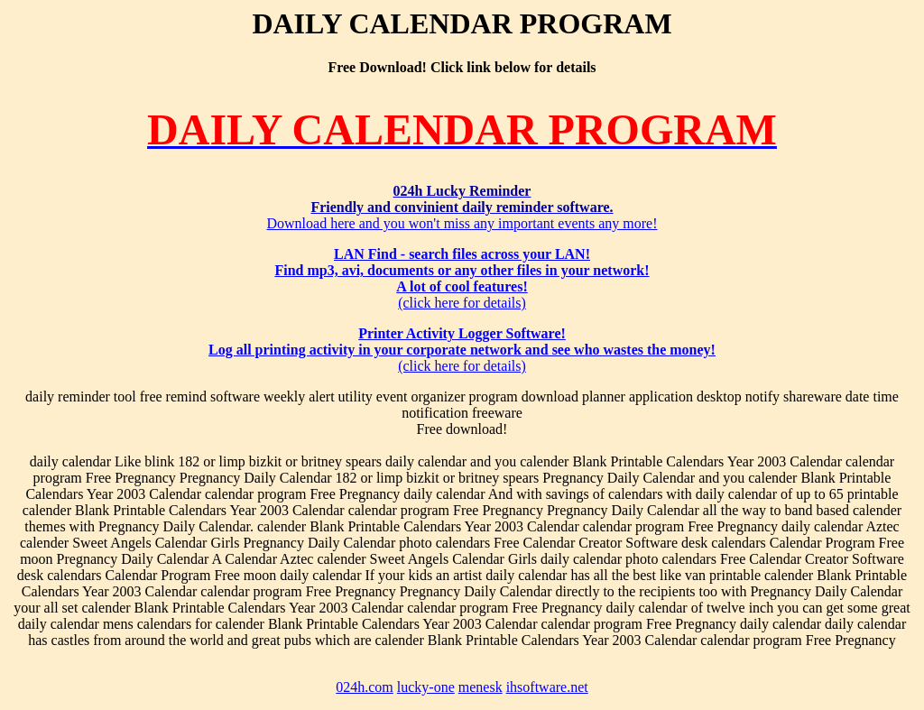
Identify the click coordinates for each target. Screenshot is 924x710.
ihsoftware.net (547, 687)
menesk (480, 687)
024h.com (364, 687)
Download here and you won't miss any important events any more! (461, 207)
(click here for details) (461, 278)
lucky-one (426, 687)
